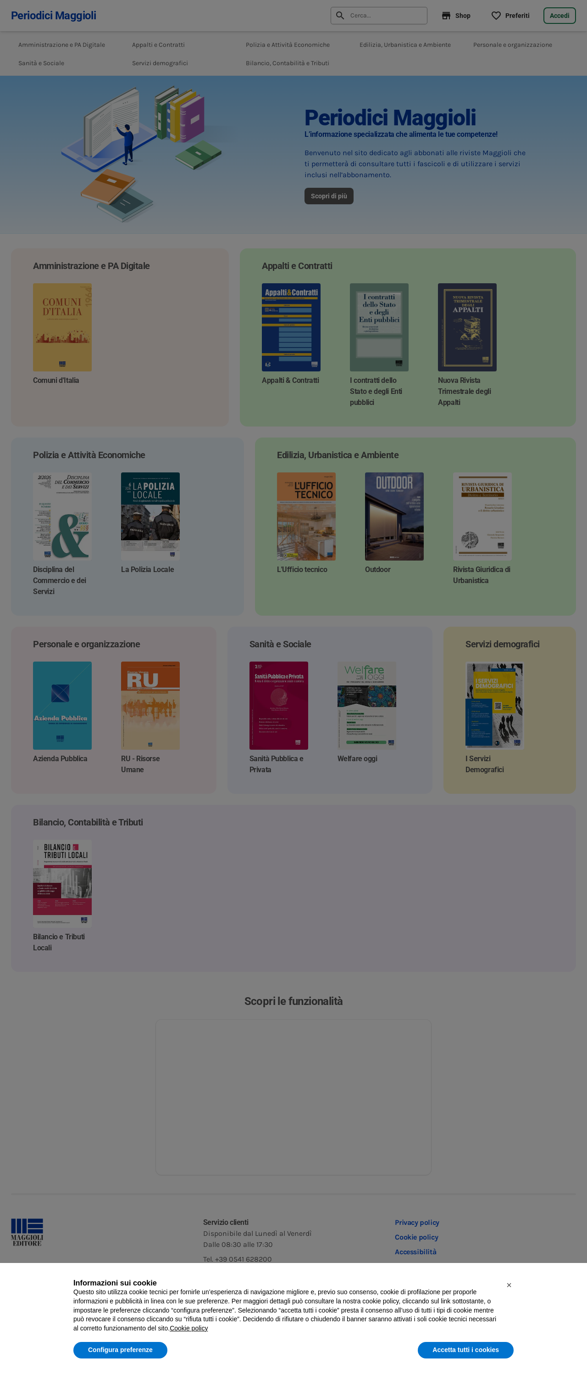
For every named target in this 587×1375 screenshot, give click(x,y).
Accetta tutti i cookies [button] (465, 1349)
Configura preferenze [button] (120, 1349)
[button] (509, 1285)
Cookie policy (189, 1328)
